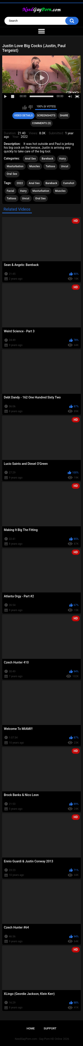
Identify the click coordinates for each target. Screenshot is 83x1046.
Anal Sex (30, 158)
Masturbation (15, 166)
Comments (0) (41, 123)
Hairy (62, 158)
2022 (20, 183)
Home (31, 1028)
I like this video (24, 107)
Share (64, 115)
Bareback (47, 158)
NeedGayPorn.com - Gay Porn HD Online (38, 1038)
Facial (10, 190)
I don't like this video (30, 107)
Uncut (64, 166)
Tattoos (50, 166)
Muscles (34, 166)
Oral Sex (12, 173)
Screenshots (46, 115)
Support (50, 1028)
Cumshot (68, 183)
